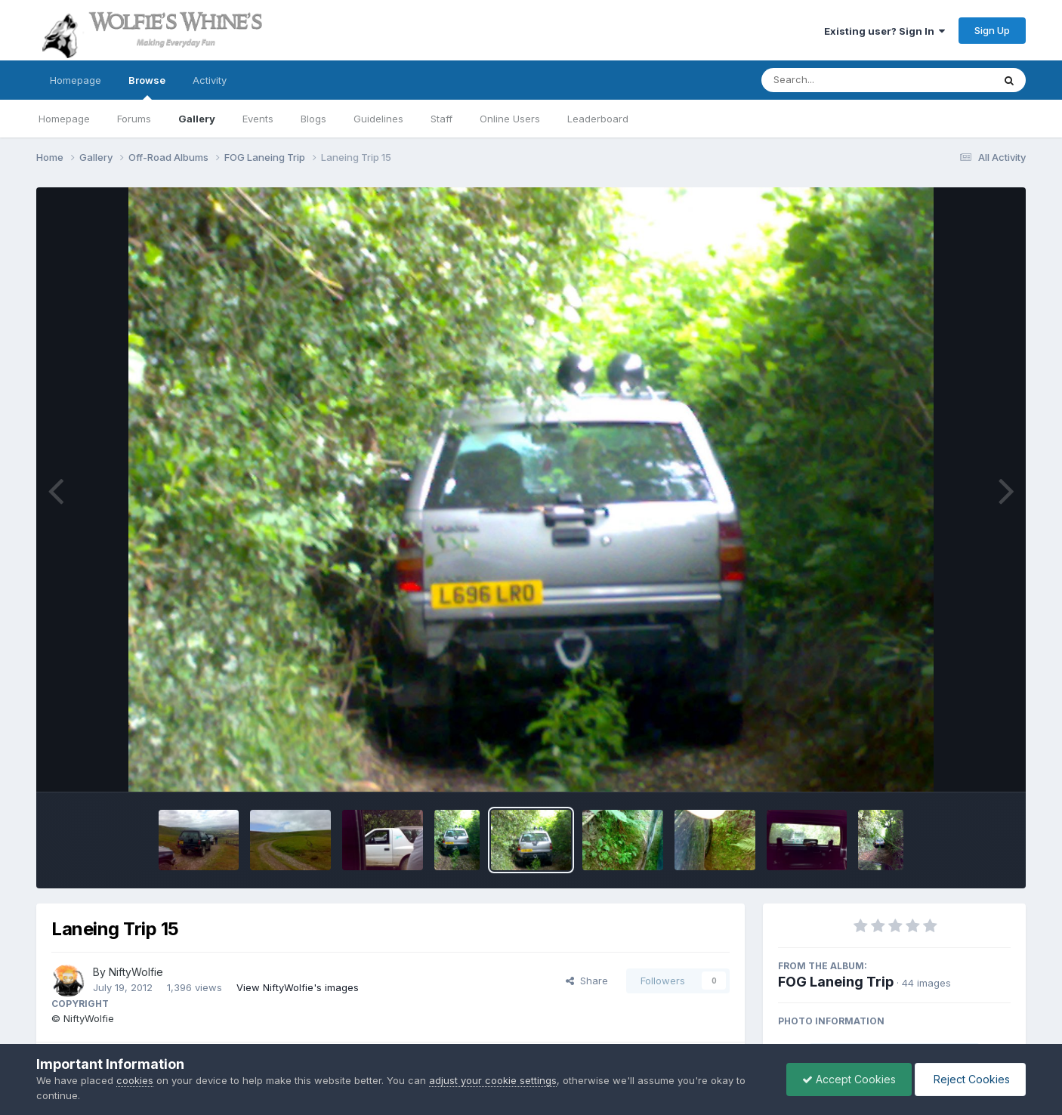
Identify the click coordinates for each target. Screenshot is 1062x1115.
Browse (146, 87)
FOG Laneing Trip (836, 982)
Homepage (75, 80)
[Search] (835, 80)
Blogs (313, 119)
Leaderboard (597, 119)
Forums (134, 119)
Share (587, 980)
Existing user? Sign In (884, 31)
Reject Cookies (970, 1079)
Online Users (510, 119)
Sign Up (992, 30)
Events (257, 119)
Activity (210, 80)
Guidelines (378, 119)
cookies (134, 1080)
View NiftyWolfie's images (297, 987)
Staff (441, 119)
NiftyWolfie (136, 971)
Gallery (196, 119)
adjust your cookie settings (493, 1080)
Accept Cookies (849, 1079)
